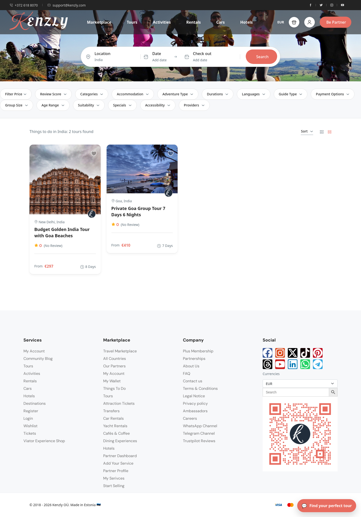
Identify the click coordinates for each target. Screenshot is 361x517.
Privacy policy (195, 403)
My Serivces (113, 478)
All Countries (114, 358)
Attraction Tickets (119, 403)
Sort (307, 131)
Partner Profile (115, 470)
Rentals (193, 22)
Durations (217, 94)
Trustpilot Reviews (199, 440)
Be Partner (336, 22)
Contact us (192, 381)
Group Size (16, 105)
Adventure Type (177, 94)
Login (28, 418)
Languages (253, 94)
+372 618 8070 (24, 5)
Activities (162, 22)
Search (262, 56)
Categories (91, 94)
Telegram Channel (199, 433)
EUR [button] (280, 22)
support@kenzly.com (66, 5)
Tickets (29, 433)
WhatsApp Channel (200, 425)
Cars (220, 22)
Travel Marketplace (120, 351)
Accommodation (133, 94)
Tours (132, 22)
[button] (294, 22)
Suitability (89, 105)
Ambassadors (195, 410)
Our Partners (114, 366)
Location (102, 53)
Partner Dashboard (120, 455)
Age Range (53, 105)
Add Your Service (118, 463)
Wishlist (30, 425)
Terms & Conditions (200, 388)
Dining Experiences (120, 440)
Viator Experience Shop (44, 440)
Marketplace (99, 22)
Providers (194, 105)
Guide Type (291, 94)
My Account (34, 351)
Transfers (111, 410)
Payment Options (332, 94)
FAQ (186, 373)
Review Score (53, 94)
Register (30, 410)
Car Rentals (113, 418)
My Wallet (112, 381)
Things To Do (114, 388)
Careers (190, 418)
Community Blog (38, 358)
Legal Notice (194, 395)
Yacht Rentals (115, 425)
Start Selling (113, 485)
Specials (122, 105)
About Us (191, 366)
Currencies (271, 373)
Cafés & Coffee (116, 433)
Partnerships (194, 358)
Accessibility (157, 105)
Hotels (246, 22)
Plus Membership (198, 351)
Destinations (34, 403)
